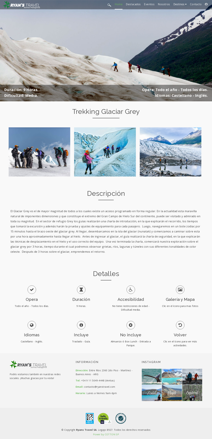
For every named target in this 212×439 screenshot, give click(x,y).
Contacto (196, 4)
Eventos (149, 4)
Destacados (133, 4)
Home (118, 4)
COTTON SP (112, 434)
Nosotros (164, 4)
